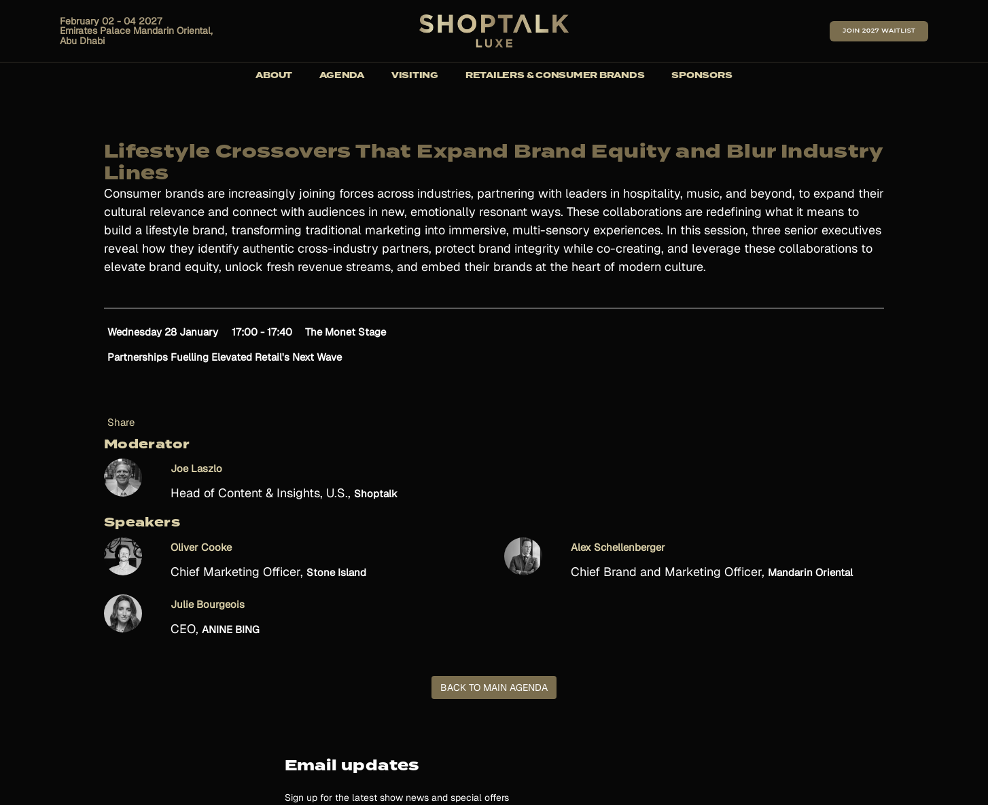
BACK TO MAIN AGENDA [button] (494, 687)
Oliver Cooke (201, 547)
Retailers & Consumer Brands (555, 75)
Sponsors (701, 75)
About (273, 75)
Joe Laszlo (196, 468)
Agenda (341, 75)
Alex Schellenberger (618, 547)
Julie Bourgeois (208, 604)
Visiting (414, 75)
